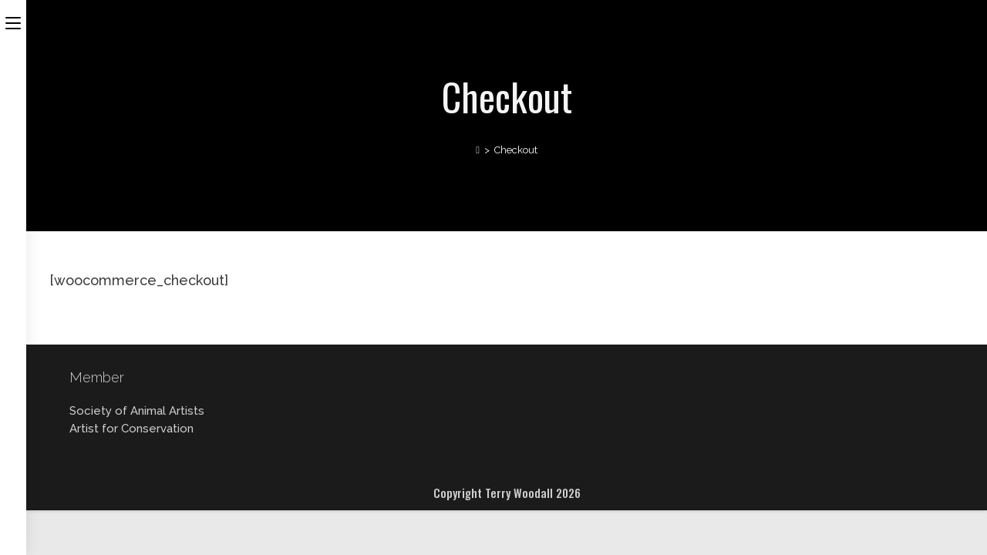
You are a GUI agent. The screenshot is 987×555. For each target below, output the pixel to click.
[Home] (478, 150)
